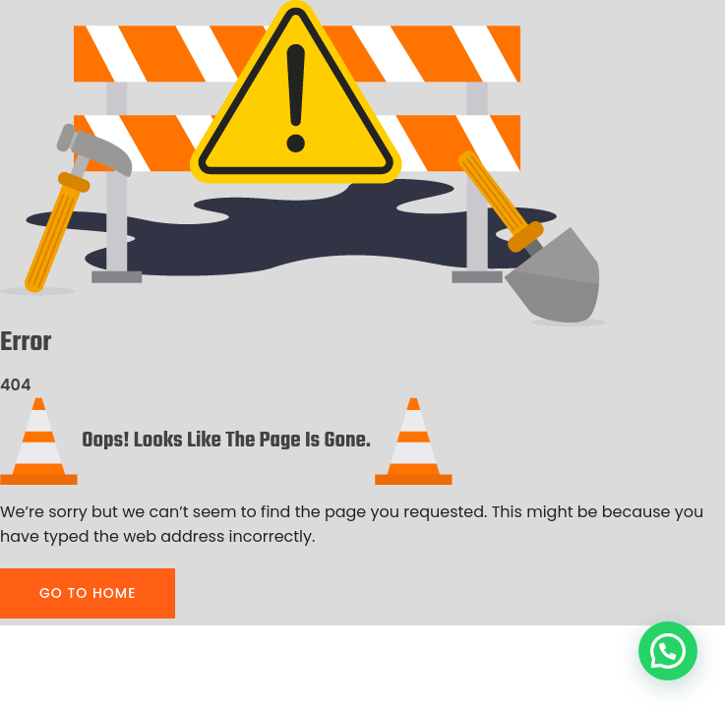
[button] (667, 650)
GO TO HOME (87, 593)
